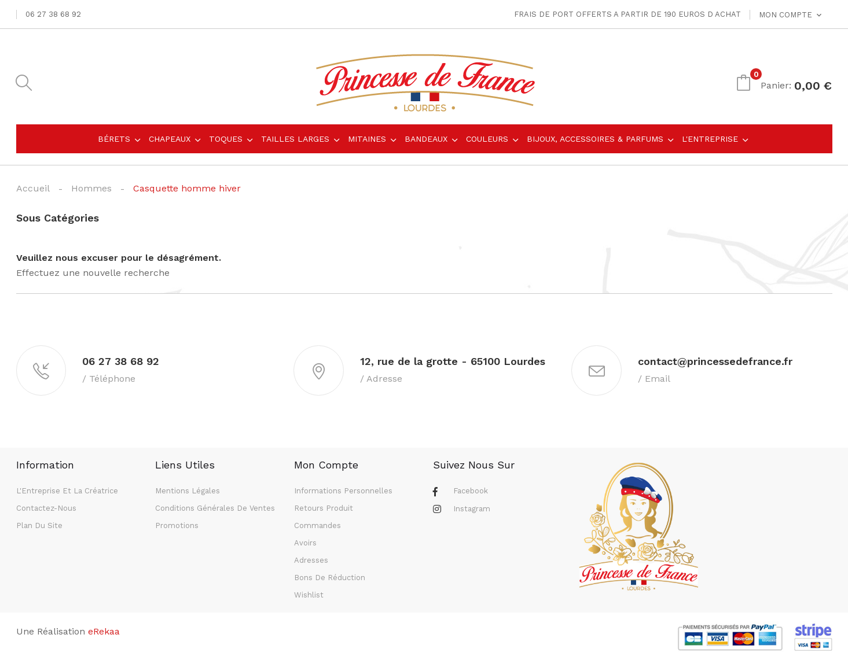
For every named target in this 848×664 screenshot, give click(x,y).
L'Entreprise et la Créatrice (67, 492)
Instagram (471, 510)
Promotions (177, 527)
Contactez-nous (46, 510)
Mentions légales (187, 492)
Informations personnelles (343, 492)
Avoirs (305, 544)
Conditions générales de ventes (215, 510)
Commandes (317, 527)
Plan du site (39, 527)
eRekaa (104, 633)
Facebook (470, 492)
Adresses (311, 562)
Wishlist (309, 596)
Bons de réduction (329, 579)
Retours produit (323, 510)
